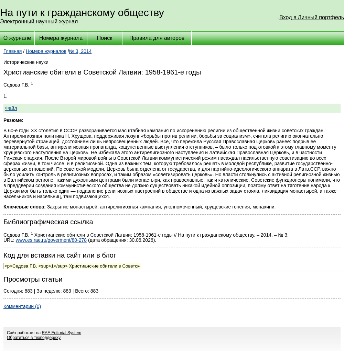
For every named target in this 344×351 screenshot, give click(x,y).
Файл (11, 108)
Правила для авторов (157, 38)
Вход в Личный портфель (311, 17)
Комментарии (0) (22, 306)
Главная (12, 51)
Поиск (104, 38)
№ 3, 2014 (80, 51)
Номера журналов (46, 51)
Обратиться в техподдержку (34, 337)
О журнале (17, 38)
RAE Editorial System (61, 332)
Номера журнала (61, 38)
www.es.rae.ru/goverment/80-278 (51, 240)
